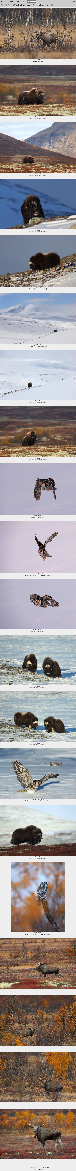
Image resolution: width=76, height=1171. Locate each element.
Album (37, 5)
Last (48, 1167)
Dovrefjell (44, 5)
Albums (3, 1)
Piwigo (41, 1169)
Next (44, 1167)
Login (73, 1)
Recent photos (20, 1)
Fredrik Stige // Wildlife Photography (17, 5)
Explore (10, 1)
